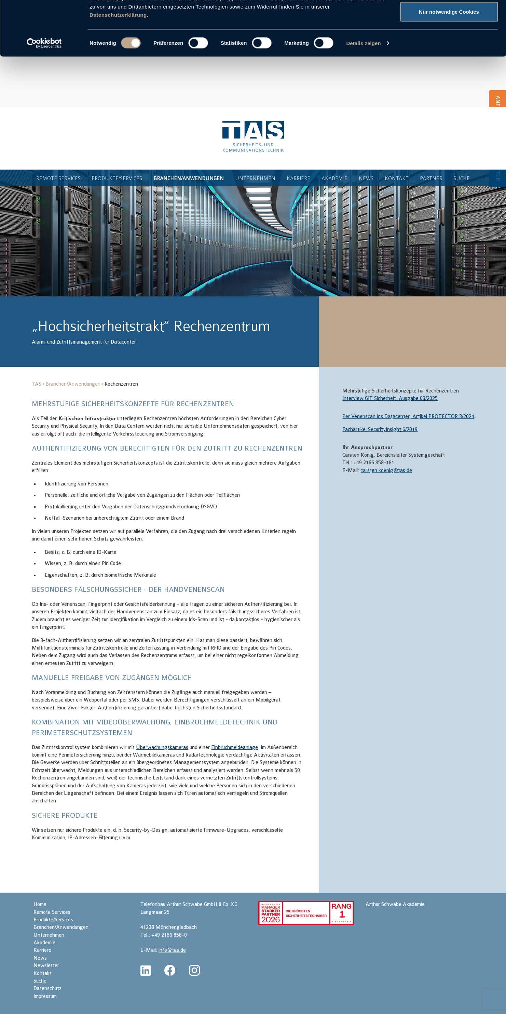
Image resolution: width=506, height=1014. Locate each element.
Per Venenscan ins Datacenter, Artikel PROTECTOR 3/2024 (408, 417)
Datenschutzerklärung (118, 66)
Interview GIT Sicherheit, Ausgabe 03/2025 (390, 399)
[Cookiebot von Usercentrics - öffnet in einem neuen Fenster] (44, 94)
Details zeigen (363, 94)
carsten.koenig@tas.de (386, 471)
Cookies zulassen (448, 18)
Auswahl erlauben (449, 40)
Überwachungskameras (162, 748)
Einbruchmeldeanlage (234, 748)
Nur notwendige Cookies (449, 63)
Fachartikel (380, 430)
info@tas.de (172, 951)
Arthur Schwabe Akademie (395, 905)
